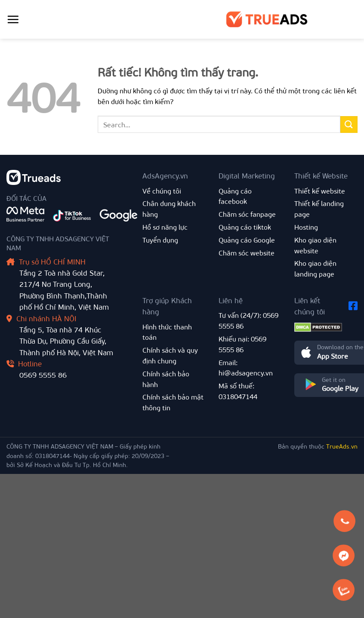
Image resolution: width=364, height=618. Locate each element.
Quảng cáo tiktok (245, 226)
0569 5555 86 (43, 374)
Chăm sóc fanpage (247, 213)
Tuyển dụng (160, 239)
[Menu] (12, 19)
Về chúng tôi (161, 190)
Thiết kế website (319, 190)
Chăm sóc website (247, 252)
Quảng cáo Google (247, 239)
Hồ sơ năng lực (165, 226)
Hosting (306, 226)
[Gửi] (349, 124)
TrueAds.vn (342, 446)
